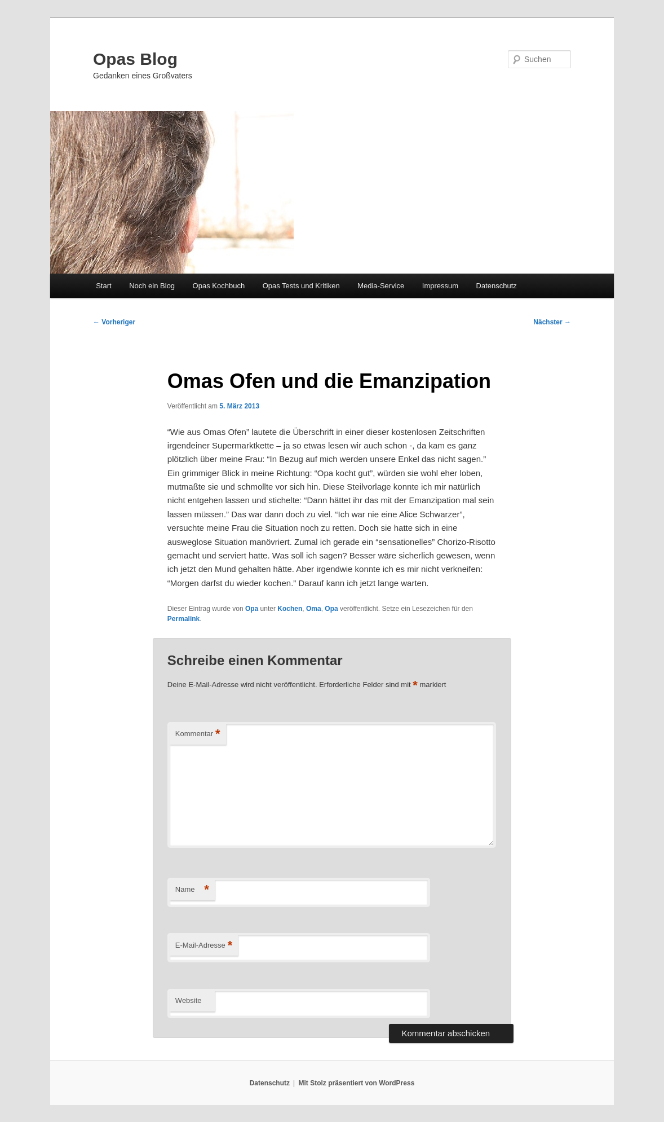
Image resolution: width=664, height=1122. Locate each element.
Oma (313, 609)
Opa (251, 609)
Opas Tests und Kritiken (301, 285)
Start (103, 285)
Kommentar (197, 734)
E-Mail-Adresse (203, 946)
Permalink (183, 619)
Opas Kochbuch (219, 285)
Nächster (552, 322)
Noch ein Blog (152, 285)
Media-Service (380, 285)
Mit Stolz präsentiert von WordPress (356, 1083)
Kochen (289, 609)
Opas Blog (135, 59)
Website (188, 1000)
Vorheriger (114, 322)
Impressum (440, 285)
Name (192, 890)
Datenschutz (496, 285)
